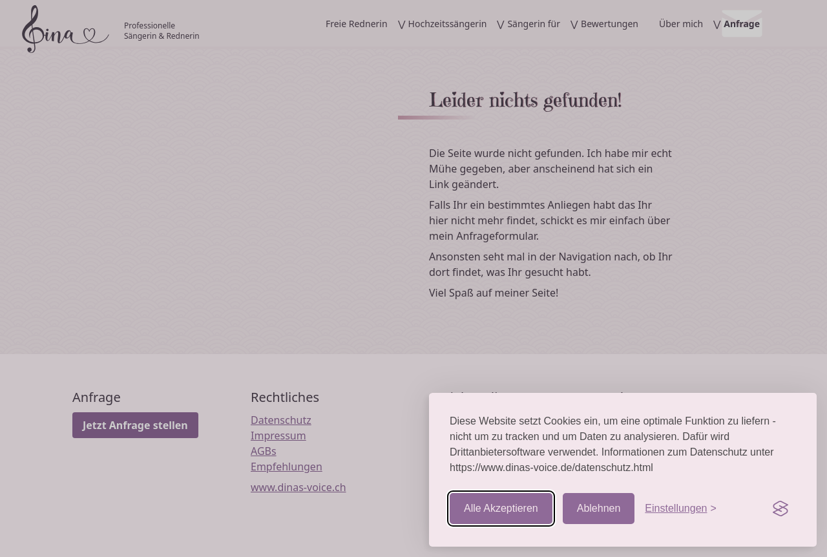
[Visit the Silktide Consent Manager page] (780, 508)
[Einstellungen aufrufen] (680, 508)
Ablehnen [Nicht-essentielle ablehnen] (599, 508)
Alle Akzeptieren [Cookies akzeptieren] (501, 508)
